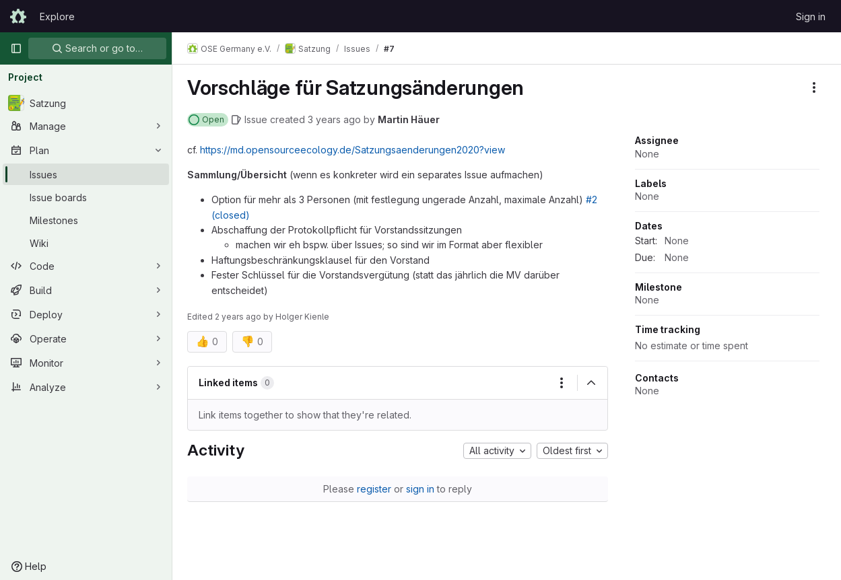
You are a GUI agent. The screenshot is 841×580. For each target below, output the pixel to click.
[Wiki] (86, 243)
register (375, 489)
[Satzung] (86, 103)
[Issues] (86, 174)
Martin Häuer (410, 119)
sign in (421, 489)
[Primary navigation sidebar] (16, 48)
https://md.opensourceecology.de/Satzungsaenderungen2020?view (353, 149)
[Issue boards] (86, 197)
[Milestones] (86, 220)
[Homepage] (18, 16)
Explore (57, 16)
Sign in (811, 16)
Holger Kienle (304, 317)
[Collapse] (591, 383)
